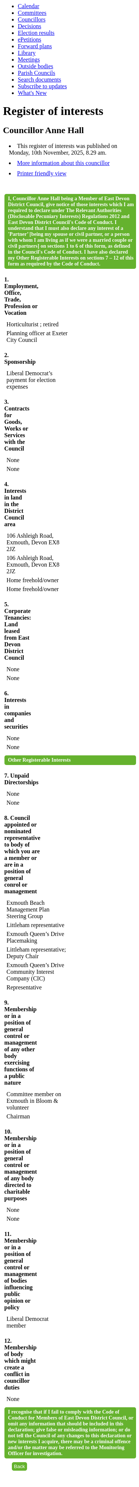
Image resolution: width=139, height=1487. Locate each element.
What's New (32, 93)
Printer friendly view (41, 173)
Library (27, 53)
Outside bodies (35, 66)
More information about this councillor (63, 163)
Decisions (29, 26)
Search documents (39, 79)
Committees (32, 13)
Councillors (32, 19)
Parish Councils (36, 73)
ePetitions (29, 39)
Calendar (28, 6)
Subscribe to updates (42, 86)
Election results (36, 33)
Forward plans (35, 46)
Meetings (29, 59)
